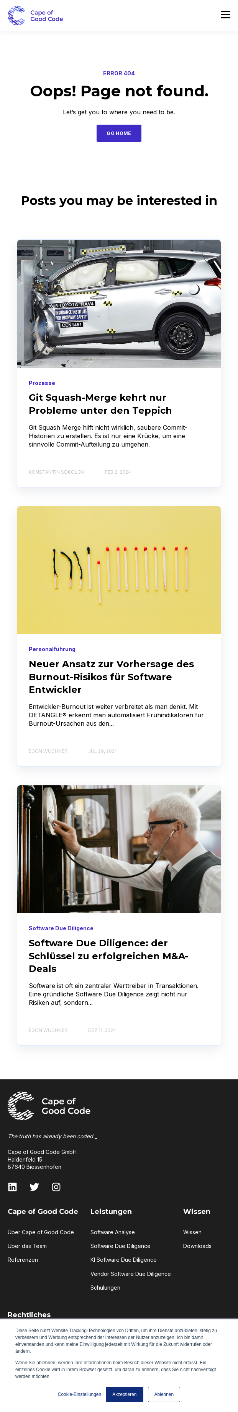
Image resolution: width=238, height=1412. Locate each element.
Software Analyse (112, 1232)
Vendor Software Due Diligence (130, 1274)
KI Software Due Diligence (123, 1259)
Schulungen (105, 1287)
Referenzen (23, 1259)
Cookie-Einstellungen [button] (79, 1394)
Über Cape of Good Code (41, 1232)
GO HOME (119, 133)
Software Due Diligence (120, 1246)
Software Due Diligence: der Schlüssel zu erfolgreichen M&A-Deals (108, 956)
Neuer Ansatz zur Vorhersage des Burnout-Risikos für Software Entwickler (111, 676)
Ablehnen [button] (164, 1394)
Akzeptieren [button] (124, 1394)
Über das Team (27, 1246)
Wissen (192, 1232)
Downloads (197, 1246)
